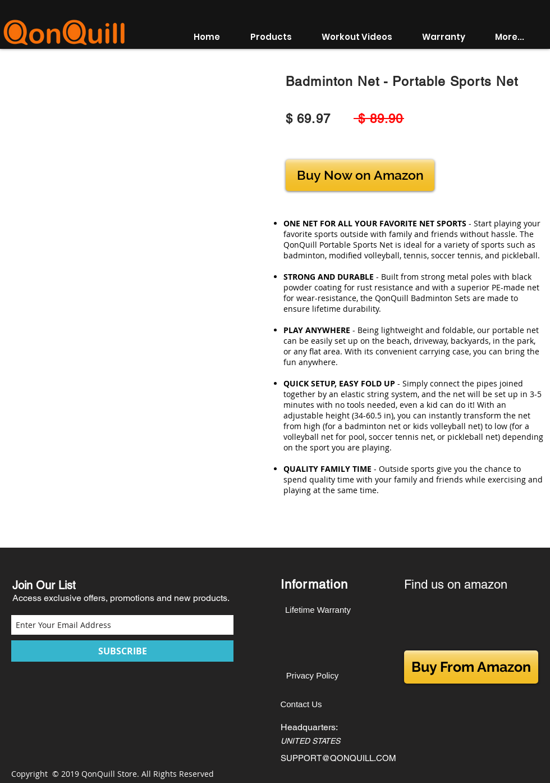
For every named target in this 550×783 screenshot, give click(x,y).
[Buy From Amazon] (471, 667)
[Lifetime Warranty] (317, 609)
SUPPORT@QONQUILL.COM (338, 758)
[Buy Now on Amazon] (360, 175)
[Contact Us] (301, 704)
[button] (277, 37)
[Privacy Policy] (312, 675)
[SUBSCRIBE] (122, 651)
